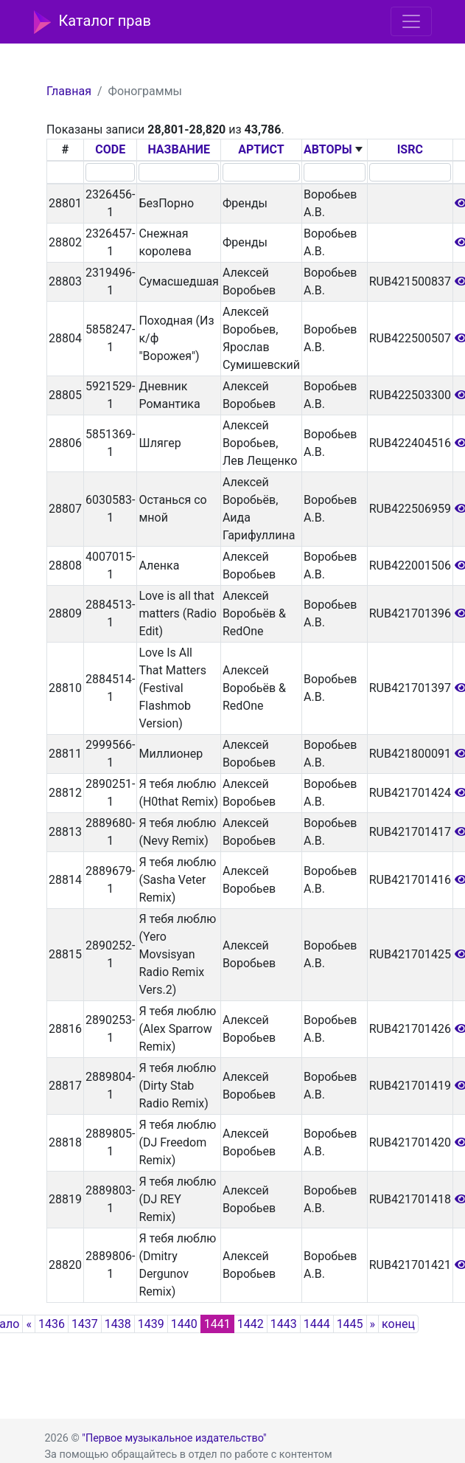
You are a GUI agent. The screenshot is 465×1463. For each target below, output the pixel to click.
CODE (110, 149)
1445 (350, 1324)
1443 (283, 1324)
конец (398, 1324)
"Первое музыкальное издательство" (174, 1438)
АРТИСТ (261, 149)
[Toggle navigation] (411, 21)
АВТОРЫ (328, 149)
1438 (118, 1324)
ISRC (410, 149)
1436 (51, 1324)
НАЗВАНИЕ (178, 149)
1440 (184, 1324)
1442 (250, 1324)
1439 (151, 1324)
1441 (217, 1324)
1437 (84, 1324)
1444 (317, 1324)
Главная (68, 91)
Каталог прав (92, 22)
